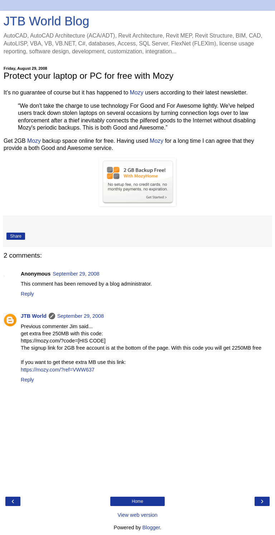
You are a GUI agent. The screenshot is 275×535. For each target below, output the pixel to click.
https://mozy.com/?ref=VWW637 (58, 370)
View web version (137, 515)
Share (15, 236)
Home (137, 501)
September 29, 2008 (76, 274)
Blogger (151, 527)
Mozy (137, 92)
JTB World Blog (46, 21)
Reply (27, 294)
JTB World (34, 316)
